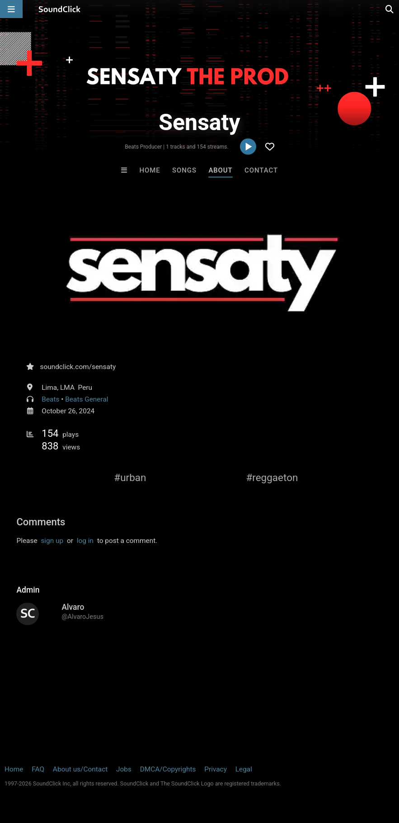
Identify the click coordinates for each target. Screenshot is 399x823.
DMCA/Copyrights (168, 769)
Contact (261, 170)
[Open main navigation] (11, 9)
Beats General (86, 399)
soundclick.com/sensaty (78, 367)
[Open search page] (390, 9)
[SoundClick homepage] (59, 9)
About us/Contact (80, 769)
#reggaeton (272, 477)
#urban (130, 477)
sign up (52, 541)
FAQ (38, 769)
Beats (50, 399)
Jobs (123, 769)
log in (85, 541)
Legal (243, 769)
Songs (184, 170)
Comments (40, 522)
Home (149, 170)
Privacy (215, 769)
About (220, 170)
